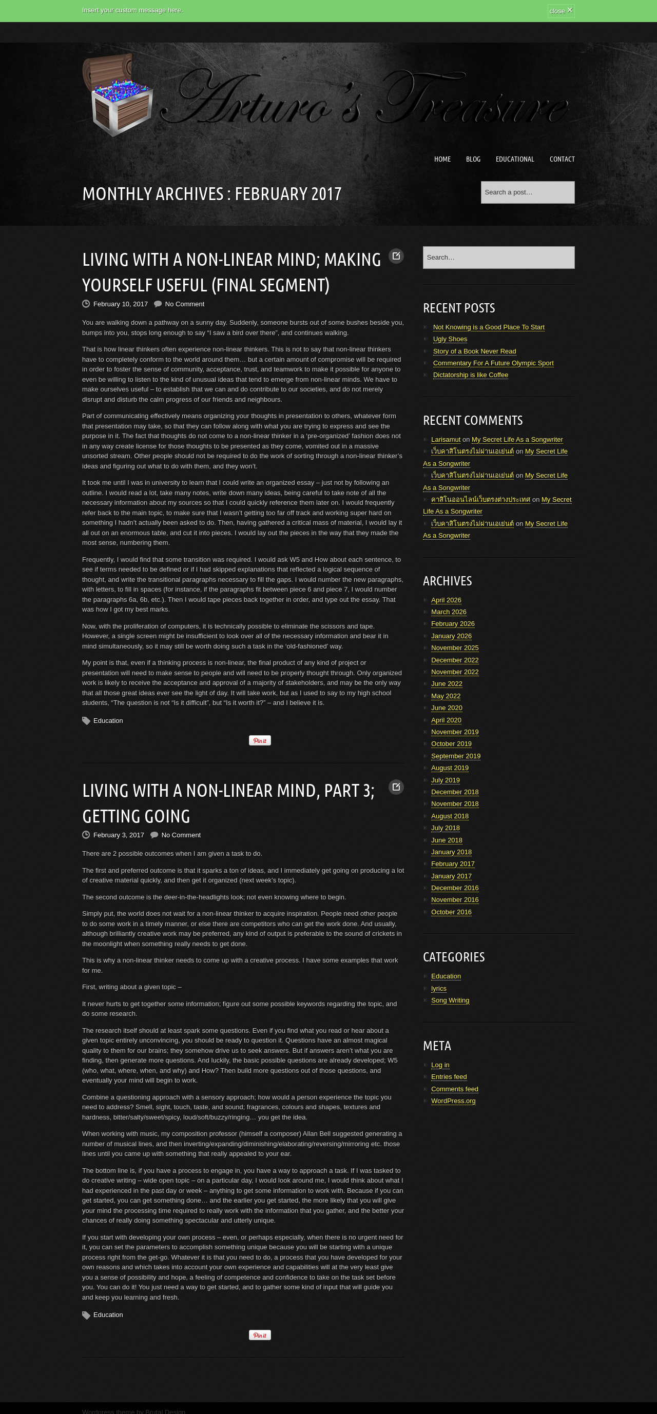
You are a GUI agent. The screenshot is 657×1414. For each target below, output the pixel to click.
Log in (440, 1065)
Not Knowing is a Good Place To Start (489, 327)
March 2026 (449, 612)
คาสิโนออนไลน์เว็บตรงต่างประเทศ (480, 499)
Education (108, 715)
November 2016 (455, 900)
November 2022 (455, 672)
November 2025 (455, 648)
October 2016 (451, 912)
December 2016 (455, 888)
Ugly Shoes (450, 339)
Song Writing (450, 1000)
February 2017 (453, 864)
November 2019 (455, 732)
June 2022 (446, 684)
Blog (473, 159)
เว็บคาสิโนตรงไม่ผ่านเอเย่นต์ (472, 451)
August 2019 (450, 768)
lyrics (439, 988)
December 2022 (455, 660)
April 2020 (446, 720)
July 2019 (445, 780)
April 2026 (446, 600)
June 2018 (446, 840)
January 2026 (451, 636)
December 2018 (455, 792)
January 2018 (451, 852)
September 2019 (455, 756)
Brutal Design (165, 1402)
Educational (515, 159)
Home (442, 159)
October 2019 (451, 744)
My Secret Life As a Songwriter (517, 439)
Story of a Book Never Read (474, 351)
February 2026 (453, 623)
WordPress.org (453, 1101)
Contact (562, 159)
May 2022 (445, 696)
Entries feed (449, 1077)
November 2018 (455, 804)
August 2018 (450, 816)
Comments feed (454, 1089)
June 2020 (446, 708)
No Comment (185, 299)
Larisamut (445, 439)
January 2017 (451, 876)
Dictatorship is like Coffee (470, 375)
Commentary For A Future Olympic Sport (493, 363)
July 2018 (445, 828)
